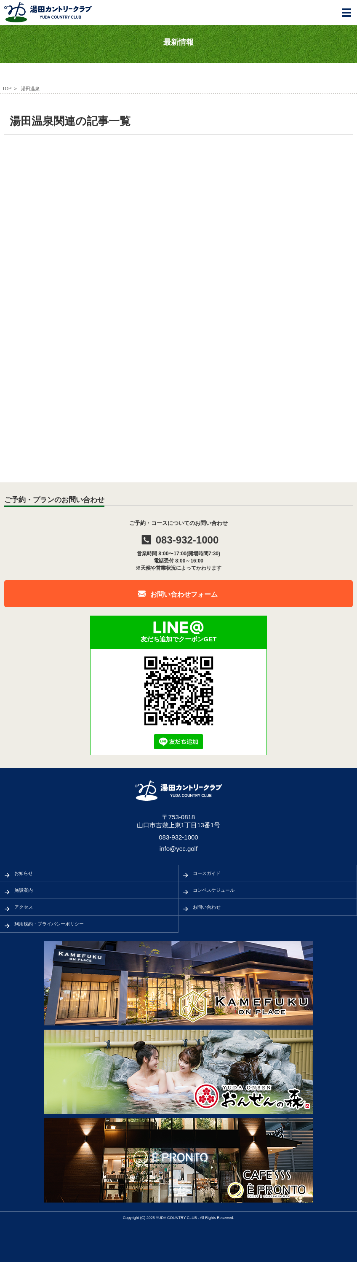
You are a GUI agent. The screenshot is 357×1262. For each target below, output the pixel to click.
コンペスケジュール (213, 890)
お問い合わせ (207, 907)
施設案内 (23, 890)
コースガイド (207, 873)
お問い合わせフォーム (184, 594)
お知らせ (23, 873)
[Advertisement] (178, 206)
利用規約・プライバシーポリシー (49, 923)
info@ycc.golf (178, 848)
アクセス (23, 907)
